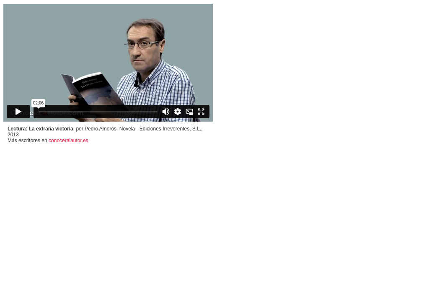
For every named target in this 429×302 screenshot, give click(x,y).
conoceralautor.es (68, 140)
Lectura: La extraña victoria (40, 129)
